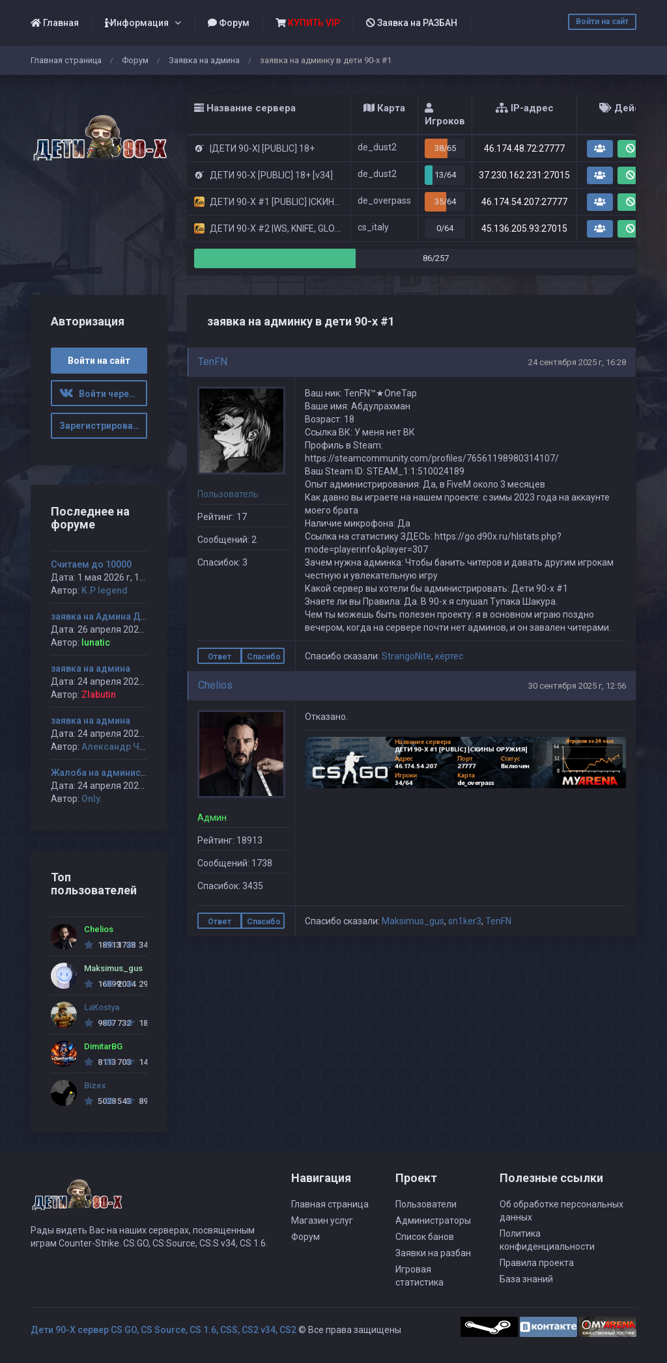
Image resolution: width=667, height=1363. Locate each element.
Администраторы (433, 1220)
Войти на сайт (602, 21)
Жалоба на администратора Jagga (128, 772)
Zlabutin (98, 694)
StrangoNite (406, 656)
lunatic (95, 642)
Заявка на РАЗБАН (411, 23)
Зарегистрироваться (103, 425)
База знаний (526, 1279)
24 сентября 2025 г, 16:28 (577, 362)
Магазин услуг (322, 1220)
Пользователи (426, 1204)
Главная (55, 23)
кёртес (449, 656)
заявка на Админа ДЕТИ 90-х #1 (121, 616)
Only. (91, 798)
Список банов (424, 1237)
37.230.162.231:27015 (524, 175)
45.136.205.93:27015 (524, 228)
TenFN (212, 361)
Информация (137, 23)
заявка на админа (90, 668)
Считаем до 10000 (91, 564)
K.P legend (104, 590)
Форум (228, 23)
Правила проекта (537, 1263)
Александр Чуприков (128, 746)
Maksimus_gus (413, 921)
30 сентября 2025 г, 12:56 (577, 686)
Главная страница (66, 60)
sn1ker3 (464, 921)
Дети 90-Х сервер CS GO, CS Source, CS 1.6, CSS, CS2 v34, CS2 (163, 1330)
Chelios (215, 685)
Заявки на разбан (433, 1253)
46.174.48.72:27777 (524, 148)
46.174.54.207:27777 (524, 202)
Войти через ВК (103, 394)
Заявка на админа (204, 60)
